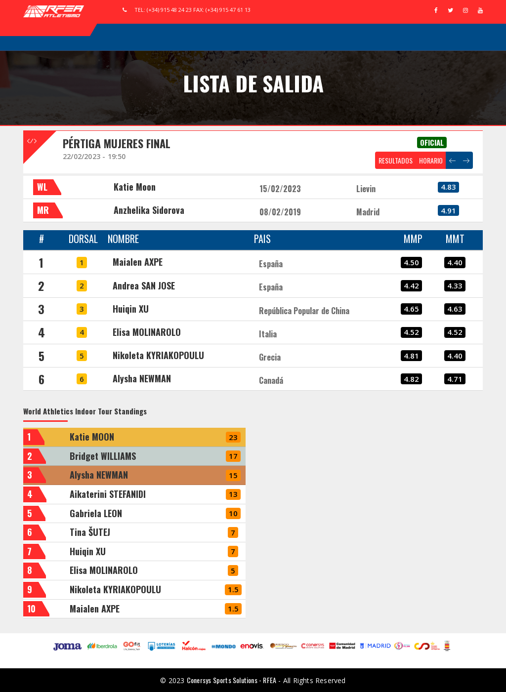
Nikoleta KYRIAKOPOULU (158, 355)
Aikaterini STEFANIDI (108, 494)
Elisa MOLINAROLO (147, 332)
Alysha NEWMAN (142, 378)
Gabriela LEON (96, 513)
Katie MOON (92, 436)
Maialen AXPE (138, 261)
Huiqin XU (131, 308)
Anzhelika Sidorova (149, 210)
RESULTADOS (396, 160)
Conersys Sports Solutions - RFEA (231, 680)
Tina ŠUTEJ (90, 532)
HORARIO (431, 160)
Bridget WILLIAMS (103, 455)
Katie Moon (135, 186)
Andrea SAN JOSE (144, 285)
